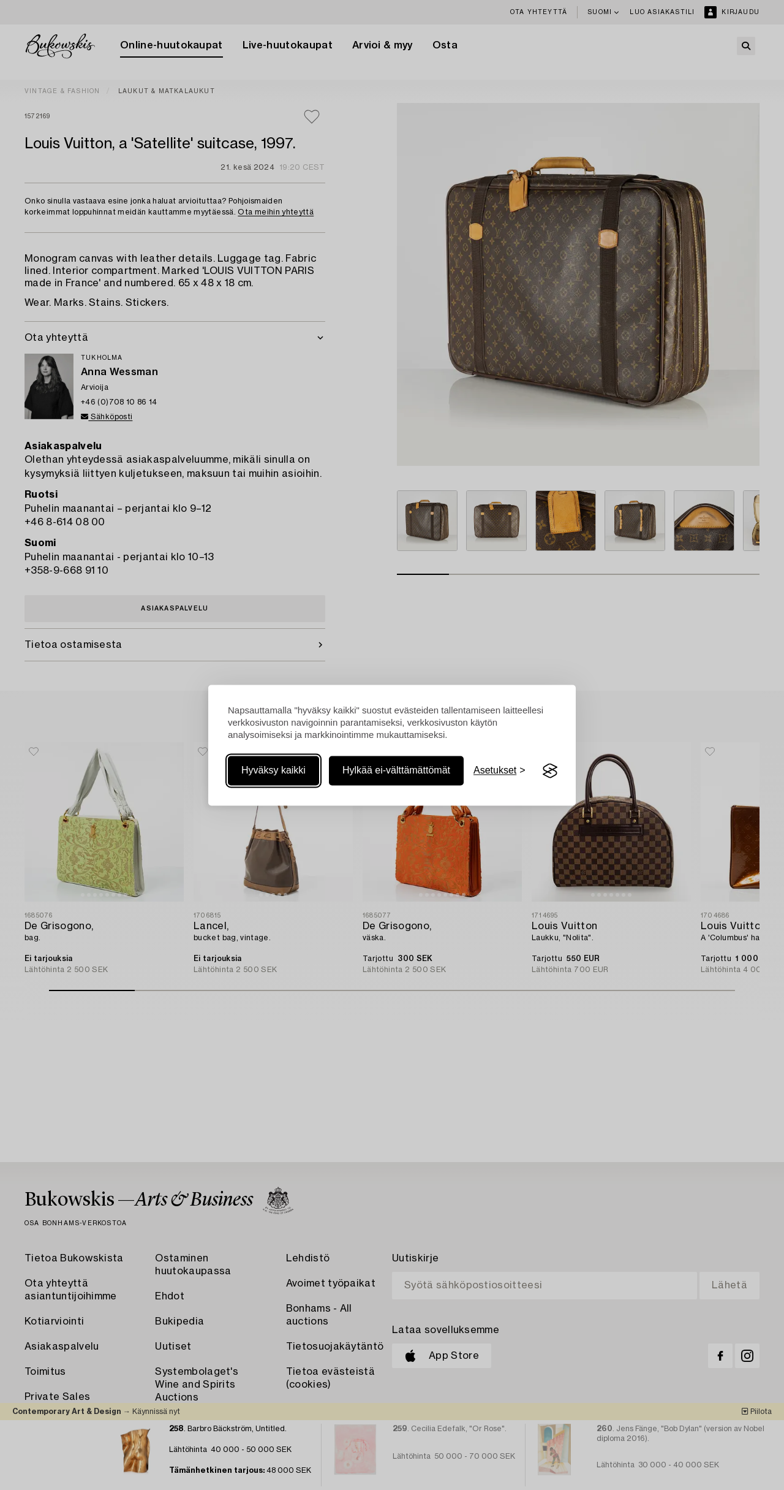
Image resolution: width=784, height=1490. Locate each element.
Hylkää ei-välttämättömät (396, 771)
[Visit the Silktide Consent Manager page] (550, 771)
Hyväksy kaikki (273, 771)
